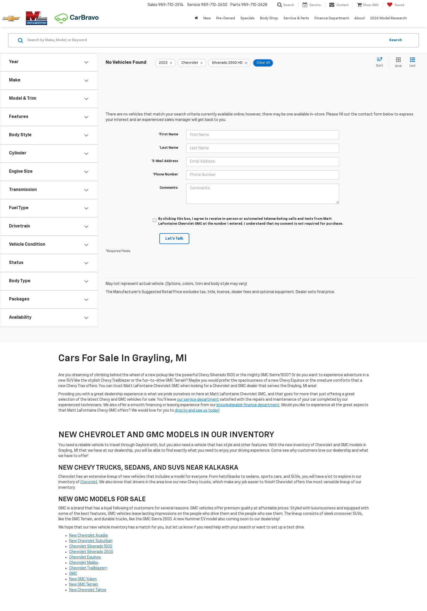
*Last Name (168, 148)
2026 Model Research (388, 18)
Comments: (169, 188)
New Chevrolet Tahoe (87, 590)
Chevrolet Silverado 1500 (90, 546)
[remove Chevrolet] (192, 63)
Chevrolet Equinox (85, 557)
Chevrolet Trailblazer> (88, 568)
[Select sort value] (381, 62)
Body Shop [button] (269, 18)
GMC (73, 574)
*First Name (168, 134)
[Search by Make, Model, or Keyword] (206, 40)
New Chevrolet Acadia (88, 535)
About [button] (359, 18)
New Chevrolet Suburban (90, 541)
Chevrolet (88, 482)
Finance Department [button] (332, 18)
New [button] (207, 18)
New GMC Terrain (83, 584)
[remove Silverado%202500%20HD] (229, 63)
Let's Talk (174, 239)
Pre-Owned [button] (225, 18)
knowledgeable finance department (247, 405)
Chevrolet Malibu (83, 563)
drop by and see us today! (197, 410)
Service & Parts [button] (296, 18)
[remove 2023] (165, 63)
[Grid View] (397, 63)
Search (395, 40)
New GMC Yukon (83, 579)
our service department (198, 400)
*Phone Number (165, 174)
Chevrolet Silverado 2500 (91, 552)
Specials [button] (247, 18)
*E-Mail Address (164, 161)
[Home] (196, 18)
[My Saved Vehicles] (395, 5)
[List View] (412, 63)
